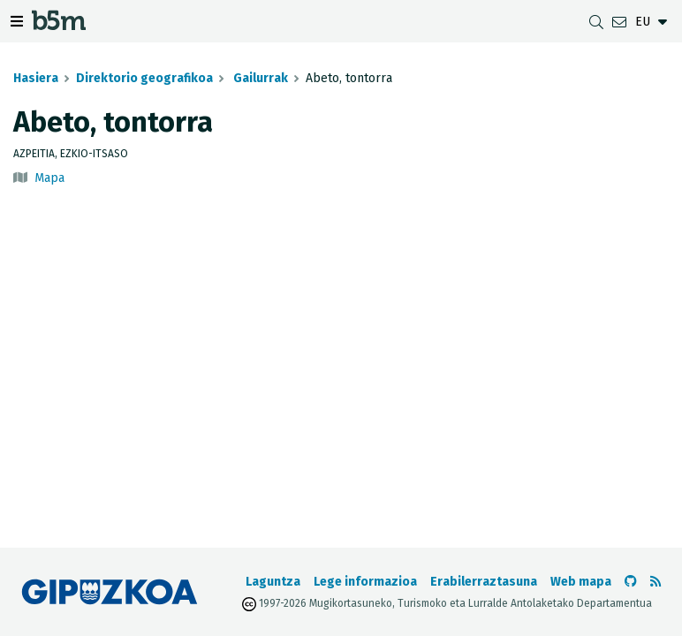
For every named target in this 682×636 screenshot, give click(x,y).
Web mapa (580, 581)
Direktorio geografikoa (144, 78)
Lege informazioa (365, 581)
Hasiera (35, 78)
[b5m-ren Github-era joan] (631, 581)
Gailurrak (259, 78)
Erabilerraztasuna (483, 581)
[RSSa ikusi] (655, 581)
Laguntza (273, 581)
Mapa (49, 178)
